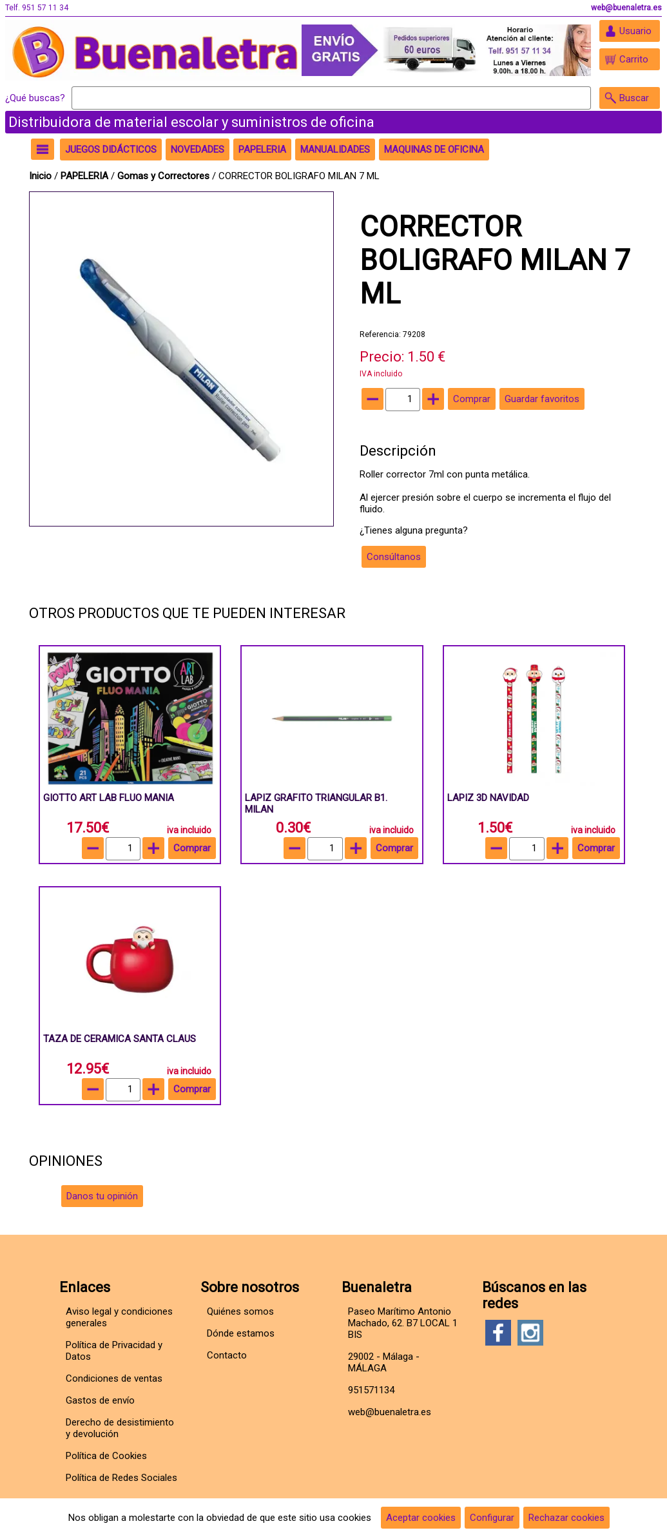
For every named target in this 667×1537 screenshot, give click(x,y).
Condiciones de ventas (114, 1378)
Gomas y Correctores (164, 176)
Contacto (227, 1355)
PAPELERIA (86, 176)
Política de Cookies (106, 1456)
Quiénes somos (240, 1311)
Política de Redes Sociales (121, 1478)
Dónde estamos (241, 1333)
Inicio (40, 176)
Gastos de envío (100, 1400)
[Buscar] (331, 98)
